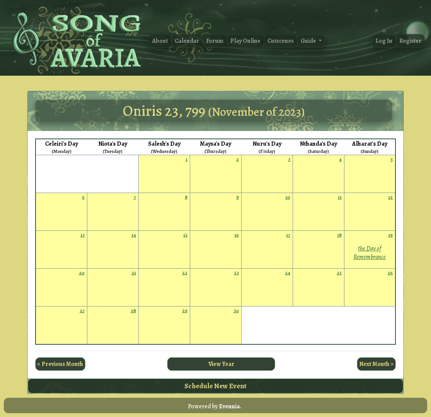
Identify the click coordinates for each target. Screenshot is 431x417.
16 (236, 234)
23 (236, 272)
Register (410, 41)
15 (185, 234)
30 (236, 310)
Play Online (245, 41)
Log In (383, 41)
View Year (221, 364)
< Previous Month (60, 364)
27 (82, 310)
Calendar (187, 41)
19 (390, 234)
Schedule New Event (215, 386)
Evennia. (230, 406)
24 (287, 272)
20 (82, 272)
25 (339, 272)
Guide (309, 41)
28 (133, 310)
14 (134, 234)
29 (185, 310)
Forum (214, 41)
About (160, 41)
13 (83, 234)
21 (134, 272)
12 (390, 197)
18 (339, 234)
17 (288, 234)
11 (340, 197)
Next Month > (376, 364)
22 (185, 272)
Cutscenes (280, 41)
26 (390, 272)
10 (287, 197)
